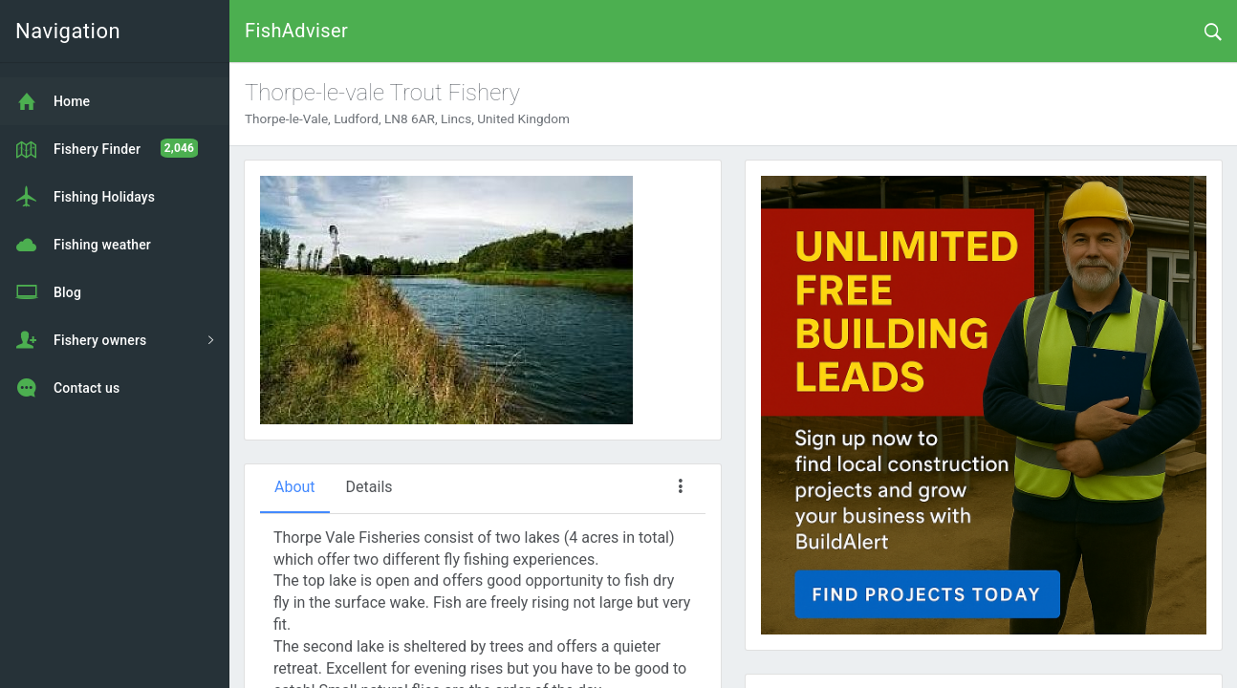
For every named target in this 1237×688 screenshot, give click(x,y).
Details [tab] (369, 487)
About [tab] (294, 487)
